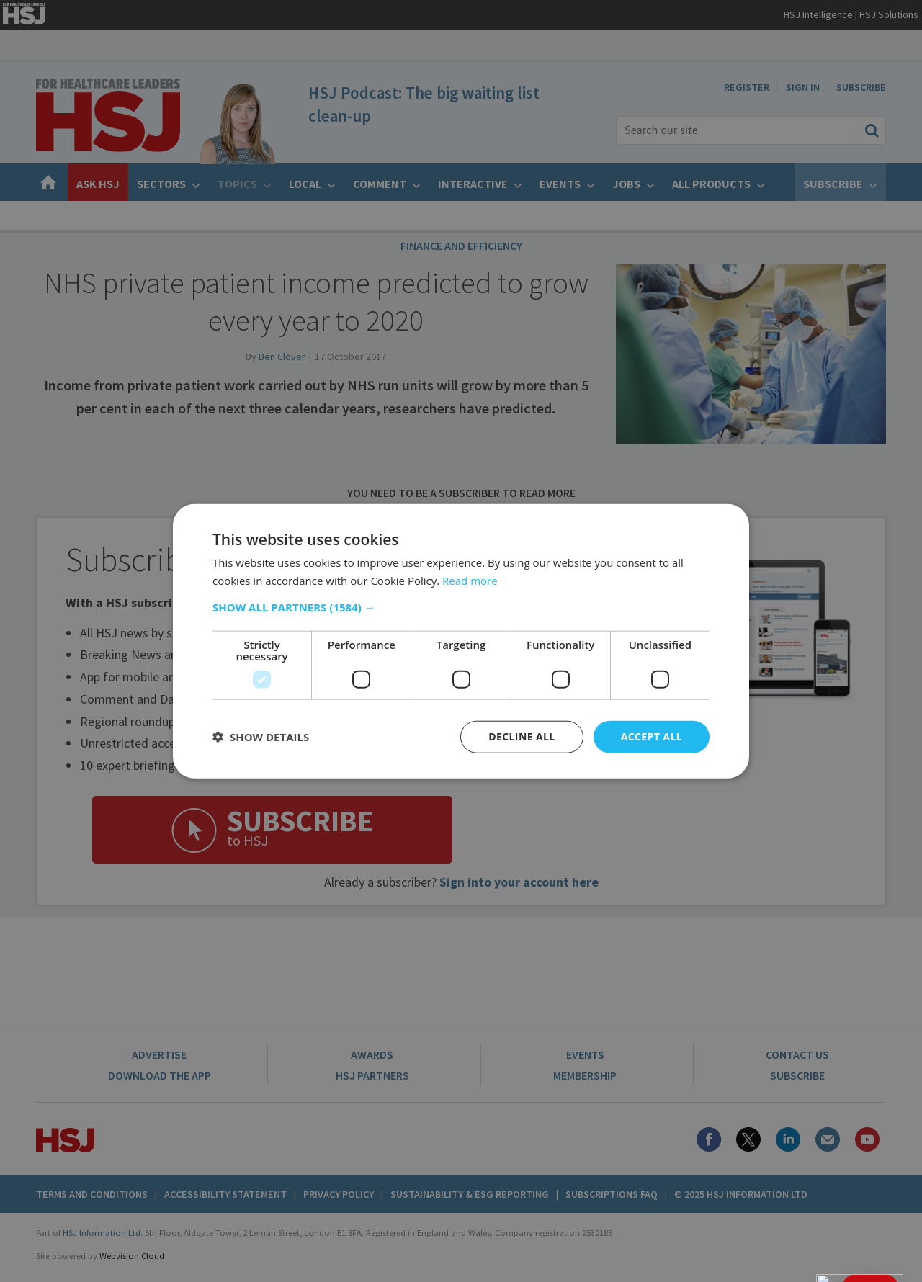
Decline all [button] (521, 736)
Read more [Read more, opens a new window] (470, 580)
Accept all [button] (651, 736)
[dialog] (461, 641)
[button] (461, 607)
